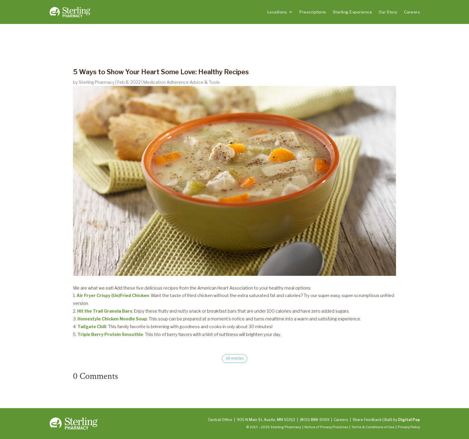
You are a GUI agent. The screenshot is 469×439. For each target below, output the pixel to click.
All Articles (234, 358)
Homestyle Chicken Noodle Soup (112, 318)
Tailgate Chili (91, 326)
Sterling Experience (352, 12)
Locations (277, 12)
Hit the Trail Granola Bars (104, 311)
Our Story (388, 12)
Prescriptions (312, 12)
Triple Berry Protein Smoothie (110, 334)
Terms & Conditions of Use (373, 427)
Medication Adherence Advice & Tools (181, 82)
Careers (412, 12)
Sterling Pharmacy (97, 82)
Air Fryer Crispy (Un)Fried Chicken (113, 295)
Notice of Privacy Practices (326, 427)
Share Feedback (367, 419)
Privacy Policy (409, 427)
